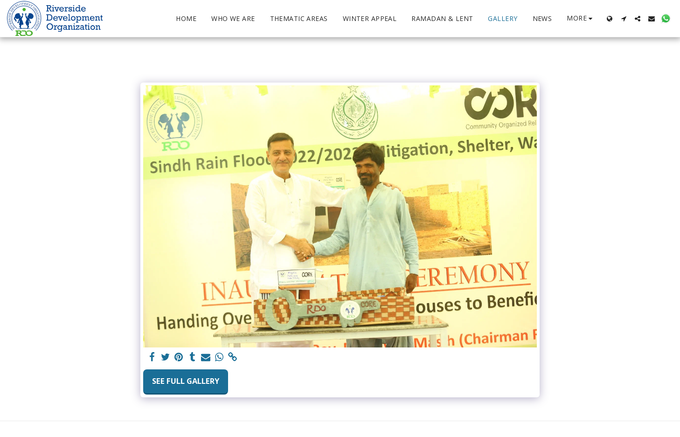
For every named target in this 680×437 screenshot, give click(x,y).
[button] (623, 18)
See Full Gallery (185, 380)
